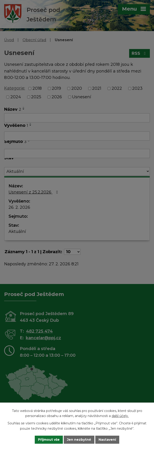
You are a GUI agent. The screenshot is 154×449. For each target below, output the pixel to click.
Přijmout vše (49, 439)
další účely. (120, 416)
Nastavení (107, 439)
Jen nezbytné (79, 439)
